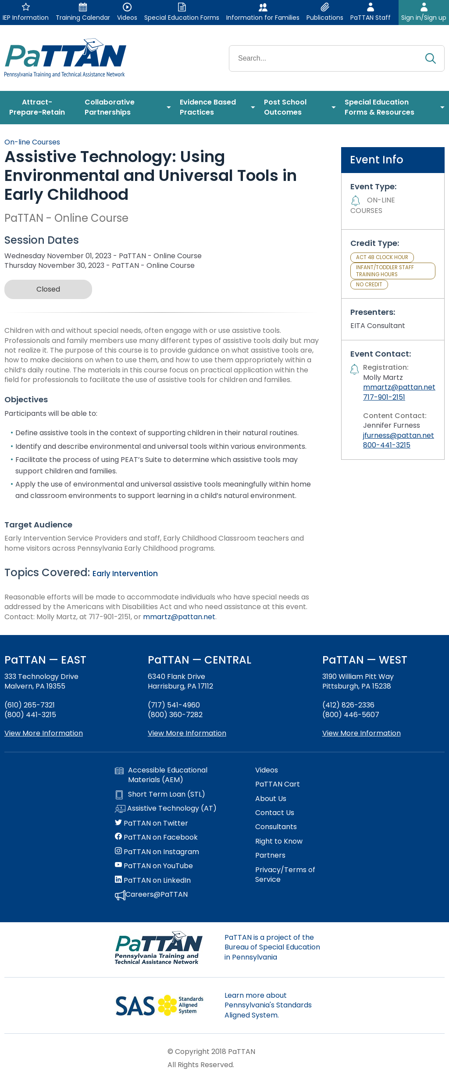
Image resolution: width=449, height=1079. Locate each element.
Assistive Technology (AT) (166, 809)
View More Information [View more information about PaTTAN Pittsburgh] (361, 733)
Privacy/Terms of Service (285, 874)
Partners (270, 855)
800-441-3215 (386, 445)
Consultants (276, 827)
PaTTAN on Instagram (157, 852)
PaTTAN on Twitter (151, 823)
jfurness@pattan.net (398, 435)
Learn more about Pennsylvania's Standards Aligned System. (268, 1005)
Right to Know (279, 841)
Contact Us (274, 813)
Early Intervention (125, 573)
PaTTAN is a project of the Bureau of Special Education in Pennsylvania (272, 947)
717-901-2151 (384, 397)
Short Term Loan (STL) (160, 794)
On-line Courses (32, 142)
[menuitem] (40, 107)
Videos (266, 770)
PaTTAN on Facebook (156, 837)
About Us (270, 799)
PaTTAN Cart (277, 784)
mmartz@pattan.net (179, 617)
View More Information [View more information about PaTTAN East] (43, 733)
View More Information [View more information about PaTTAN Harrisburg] (187, 733)
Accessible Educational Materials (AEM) (161, 775)
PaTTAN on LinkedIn (153, 880)
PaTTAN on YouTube (154, 866)
